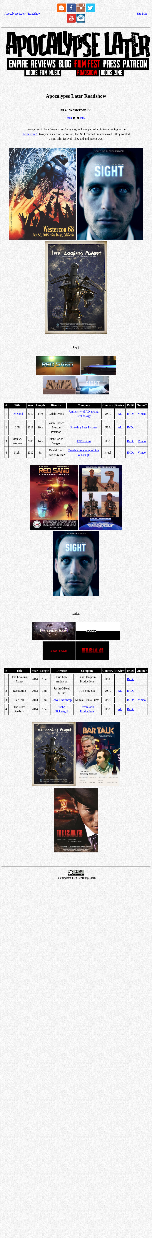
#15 (82, 118)
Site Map (142, 13)
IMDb (130, 413)
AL (120, 413)
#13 (69, 118)
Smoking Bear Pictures (84, 427)
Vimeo (142, 413)
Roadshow (34, 13)
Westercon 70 (30, 134)
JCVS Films (84, 441)
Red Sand (17, 413)
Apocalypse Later (14, 13)
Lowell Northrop (62, 699)
